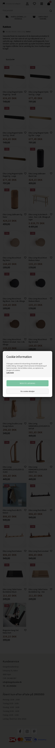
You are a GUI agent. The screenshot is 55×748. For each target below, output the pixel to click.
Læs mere (10, 372)
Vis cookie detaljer (28, 391)
